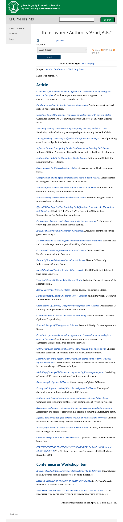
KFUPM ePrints (21, 19)
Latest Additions (17, 28)
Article (48, 69)
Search (107, 19)
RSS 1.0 (108, 50)
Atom (97, 50)
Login (12, 39)
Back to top (15, 514)
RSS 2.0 (95, 53)
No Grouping (88, 63)
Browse (13, 33)
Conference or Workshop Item (68, 69)
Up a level (60, 40)
